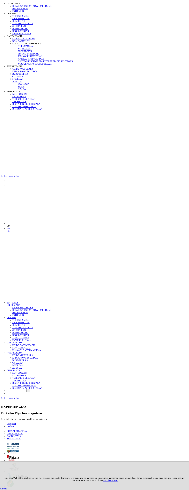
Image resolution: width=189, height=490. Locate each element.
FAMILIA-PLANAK (21, 33)
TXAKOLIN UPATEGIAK (30, 56)
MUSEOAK (17, 79)
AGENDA (17, 81)
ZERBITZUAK (19, 101)
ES (8, 223)
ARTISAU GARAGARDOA (31, 59)
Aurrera (3, 488)
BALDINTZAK (14, 436)
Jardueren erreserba (10, 176)
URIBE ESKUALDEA (22, 307)
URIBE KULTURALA (22, 69)
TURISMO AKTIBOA (22, 23)
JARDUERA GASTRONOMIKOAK (35, 64)
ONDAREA (17, 76)
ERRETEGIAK (25, 51)
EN (8, 228)
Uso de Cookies (110, 480)
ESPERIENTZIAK (21, 18)
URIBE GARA (13, 3)
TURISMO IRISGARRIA (24, 106)
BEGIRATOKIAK (20, 31)
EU (8, 226)
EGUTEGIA (23, 84)
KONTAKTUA (14, 438)
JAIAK (21, 86)
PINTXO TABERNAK (28, 54)
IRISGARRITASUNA (17, 431)
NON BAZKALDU (21, 41)
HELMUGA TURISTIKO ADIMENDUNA (32, 6)
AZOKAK (22, 89)
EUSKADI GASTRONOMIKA (26, 43)
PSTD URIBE (18, 11)
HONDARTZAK (20, 28)
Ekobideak (11, 424)
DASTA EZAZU (14, 36)
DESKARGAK (19, 96)
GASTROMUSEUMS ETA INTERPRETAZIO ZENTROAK (45, 61)
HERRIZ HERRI (20, 8)
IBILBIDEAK (18, 21)
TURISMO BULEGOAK (23, 99)
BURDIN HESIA (20, 74)
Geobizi (10, 426)
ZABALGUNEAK (20, 337)
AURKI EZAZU (14, 66)
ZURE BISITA (13, 91)
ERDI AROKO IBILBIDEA (25, 71)
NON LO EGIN (19, 94)
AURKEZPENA (25, 46)
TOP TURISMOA (20, 16)
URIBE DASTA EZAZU (23, 38)
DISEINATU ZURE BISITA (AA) (27, 109)
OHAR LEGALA (15, 433)
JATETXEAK (24, 49)
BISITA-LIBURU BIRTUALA (26, 104)
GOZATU (11, 13)
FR (8, 231)
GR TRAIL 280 (19, 26)
